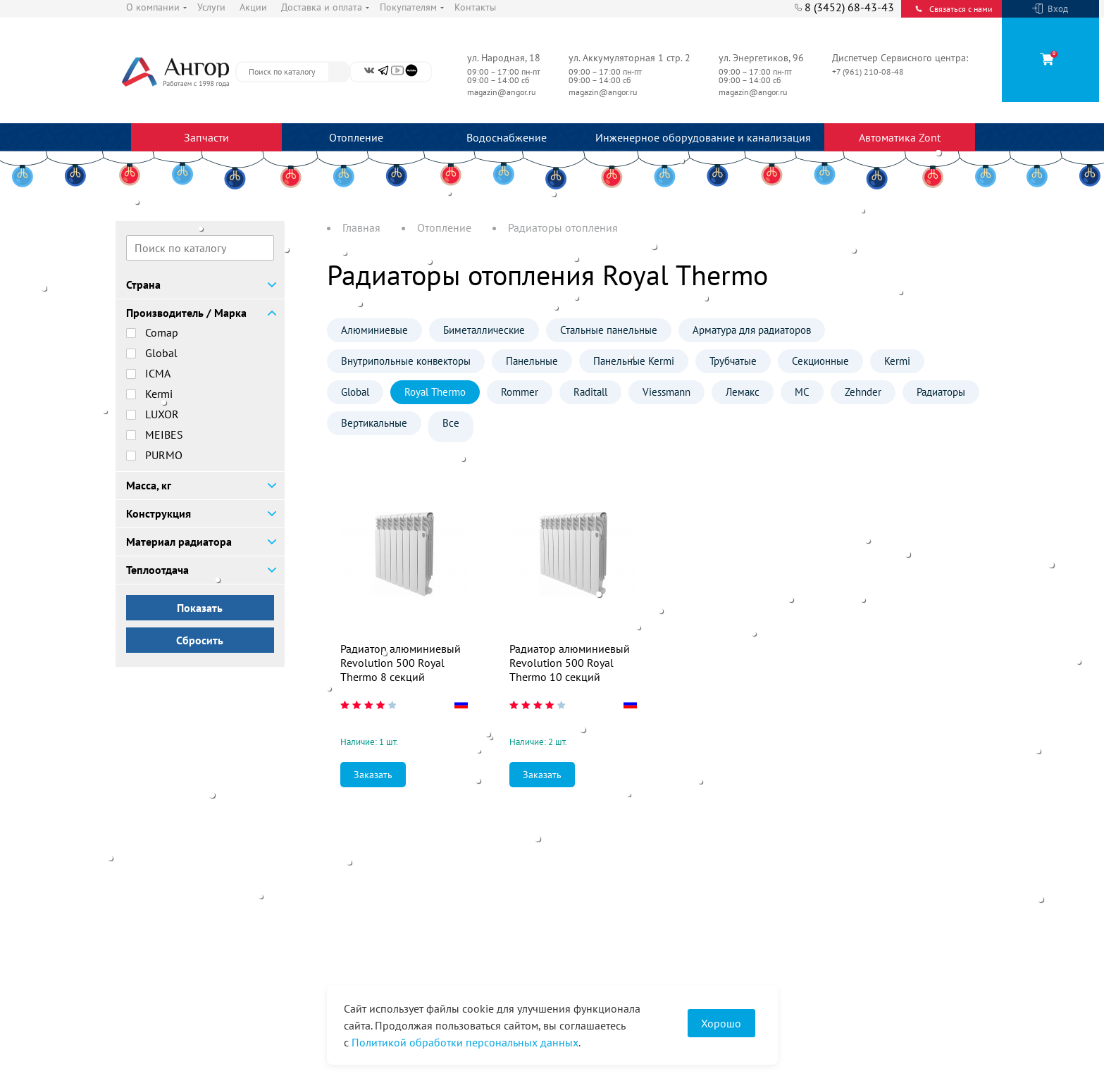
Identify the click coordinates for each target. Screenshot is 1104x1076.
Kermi (159, 393)
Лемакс (742, 392)
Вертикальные (374, 423)
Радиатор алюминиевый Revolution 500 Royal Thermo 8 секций (400, 663)
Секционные (820, 361)
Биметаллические (484, 330)
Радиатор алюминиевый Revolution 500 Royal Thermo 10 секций (569, 663)
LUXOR (162, 414)
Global (161, 352)
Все (450, 423)
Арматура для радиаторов (752, 330)
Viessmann (666, 392)
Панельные (532, 361)
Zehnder (863, 392)
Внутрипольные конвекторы (406, 361)
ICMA (157, 373)
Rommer (519, 392)
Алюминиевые (374, 330)
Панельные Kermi (633, 361)
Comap (161, 332)
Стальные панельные (608, 330)
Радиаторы (941, 392)
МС (802, 392)
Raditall (590, 392)
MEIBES (164, 434)
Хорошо (721, 1023)
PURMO (163, 455)
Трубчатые (733, 361)
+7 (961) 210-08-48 (869, 71)
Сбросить (199, 640)
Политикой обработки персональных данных (465, 1042)
